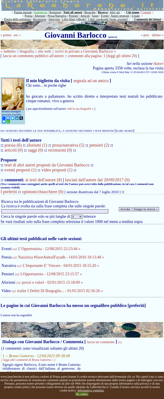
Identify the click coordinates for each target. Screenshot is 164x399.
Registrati (55, 12)
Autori (158, 63)
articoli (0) (14, 150)
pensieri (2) (99, 145)
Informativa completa (91, 390)
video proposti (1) (56, 169)
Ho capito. (82, 394)
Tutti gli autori (72, 12)
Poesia (29, 15)
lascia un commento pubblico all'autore (33, 56)
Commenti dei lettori (147, 19)
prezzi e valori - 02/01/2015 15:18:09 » (52, 282)
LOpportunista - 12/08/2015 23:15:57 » (51, 274)
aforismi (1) (37, 145)
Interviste (54, 19)
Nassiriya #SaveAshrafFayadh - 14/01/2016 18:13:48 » (61, 257)
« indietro (8, 51)
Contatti (146, 12)
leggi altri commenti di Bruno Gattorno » (28, 359)
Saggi (95, 15)
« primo (6, 35)
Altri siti (115, 12)
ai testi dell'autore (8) (43, 179)
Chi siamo (132, 12)
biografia (27, 51)
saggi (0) (36, 150)
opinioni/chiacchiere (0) (43, 191)
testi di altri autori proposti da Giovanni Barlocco (47, 165)
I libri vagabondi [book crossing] (108, 19)
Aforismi (40, 15)
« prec (145, 35)
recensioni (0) (60, 150)
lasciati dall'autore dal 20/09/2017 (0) (97, 179)
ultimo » (158, 35)
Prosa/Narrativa (57, 15)
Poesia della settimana (17, 19)
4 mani (135, 15)
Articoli (85, 15)
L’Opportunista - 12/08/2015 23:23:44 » (49, 249)
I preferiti (9, 191)
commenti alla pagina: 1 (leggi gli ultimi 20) (102, 56)
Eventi (105, 15)
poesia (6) (14, 145)
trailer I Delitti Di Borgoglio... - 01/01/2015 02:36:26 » (60, 291)
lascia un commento (101, 342)
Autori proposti (120, 15)
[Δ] (14, 249)
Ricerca (103, 12)
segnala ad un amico (90, 80)
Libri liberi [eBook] (74, 19)
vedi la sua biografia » (80, 108)
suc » (17, 35)
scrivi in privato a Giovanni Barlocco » (85, 51)
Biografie (90, 12)
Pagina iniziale (23, 12)
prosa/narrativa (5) (68, 145)
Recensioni (39, 19)
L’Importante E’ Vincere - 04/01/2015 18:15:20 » (61, 265)
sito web (44, 51)
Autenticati (40, 12)
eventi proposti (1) (21, 169)
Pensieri (73, 15)
